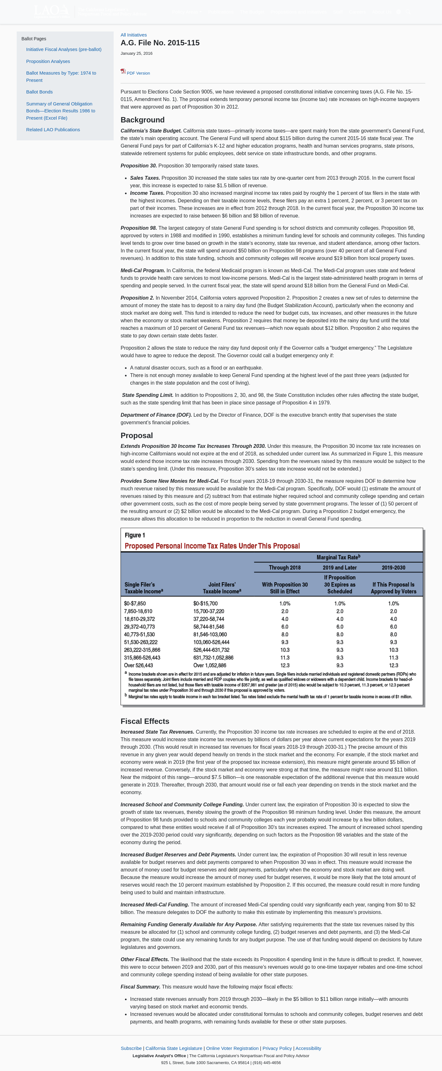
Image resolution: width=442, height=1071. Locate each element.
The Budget (252, 11)
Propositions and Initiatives (299, 11)
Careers (357, 11)
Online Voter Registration (232, 1048)
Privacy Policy (277, 1048)
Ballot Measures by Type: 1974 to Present (61, 76)
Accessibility (308, 1048)
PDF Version (135, 73)
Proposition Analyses (48, 61)
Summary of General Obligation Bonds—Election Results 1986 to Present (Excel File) (60, 111)
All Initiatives (134, 34)
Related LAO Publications (53, 129)
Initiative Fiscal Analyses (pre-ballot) (63, 49)
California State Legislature (174, 1048)
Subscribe (131, 1048)
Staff (338, 11)
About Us (382, 11)
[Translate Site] (398, 12)
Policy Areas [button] (185, 11)
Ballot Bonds (39, 91)
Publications (221, 11)
